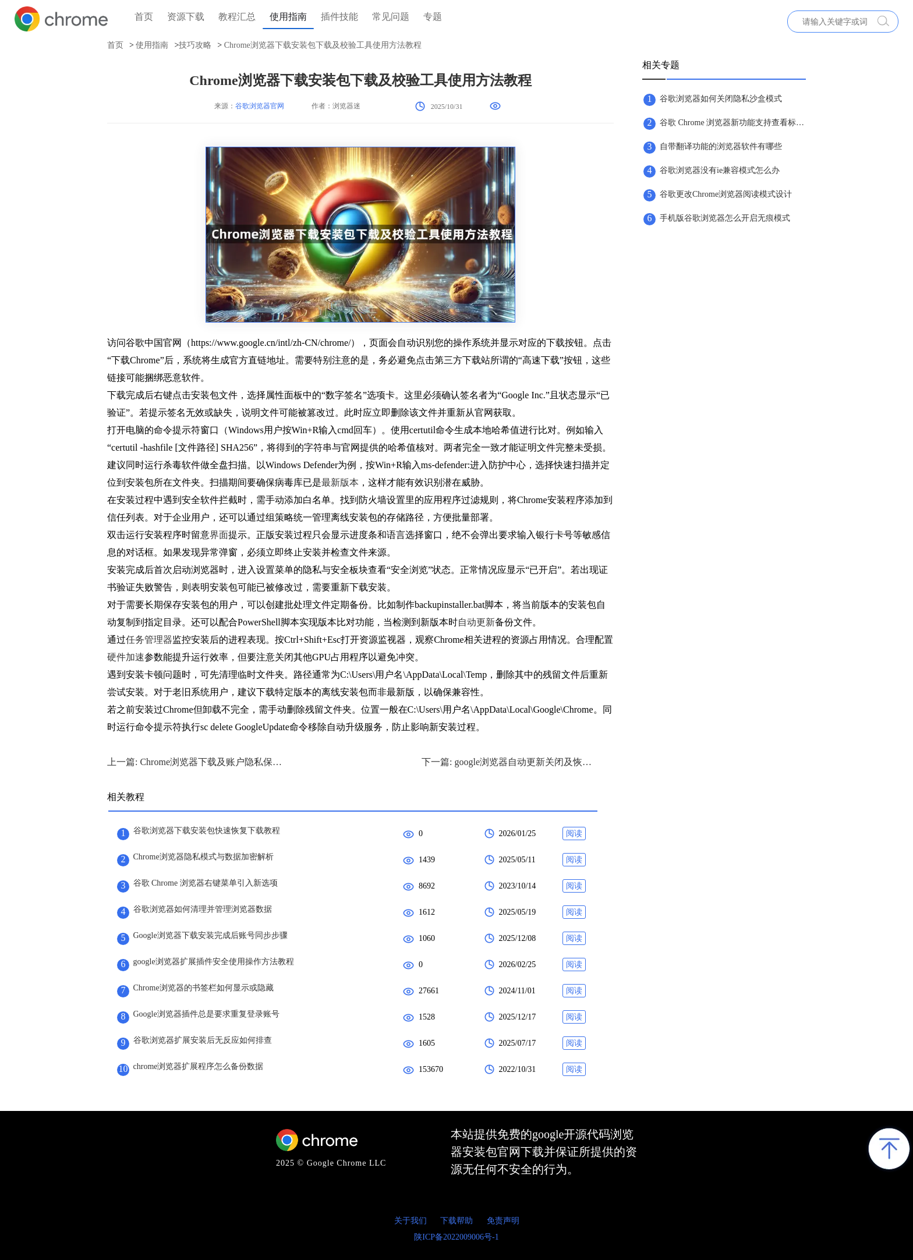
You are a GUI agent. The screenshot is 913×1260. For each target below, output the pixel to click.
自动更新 (476, 622)
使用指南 (288, 17)
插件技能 (339, 17)
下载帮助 (456, 1220)
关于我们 (410, 1220)
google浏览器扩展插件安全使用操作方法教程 (213, 961)
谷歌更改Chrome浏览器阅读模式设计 (726, 194)
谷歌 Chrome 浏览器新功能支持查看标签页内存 (732, 122)
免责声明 (503, 1220)
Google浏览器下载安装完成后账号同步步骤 (210, 935)
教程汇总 (237, 17)
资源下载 (185, 17)
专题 (432, 17)
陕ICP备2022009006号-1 (456, 1237)
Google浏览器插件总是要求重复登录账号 (206, 1014)
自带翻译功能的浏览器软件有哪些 (721, 146)
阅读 (574, 833)
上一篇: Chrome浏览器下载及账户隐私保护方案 (194, 762)
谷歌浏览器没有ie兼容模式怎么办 (720, 170)
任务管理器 (149, 640)
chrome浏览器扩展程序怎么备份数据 (198, 1066)
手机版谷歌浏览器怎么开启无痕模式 (725, 218)
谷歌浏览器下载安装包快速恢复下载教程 (206, 830)
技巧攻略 (195, 45)
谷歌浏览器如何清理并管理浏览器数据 (202, 909)
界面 (219, 535)
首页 (144, 17)
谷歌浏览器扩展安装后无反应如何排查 (202, 1040)
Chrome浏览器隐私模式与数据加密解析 (203, 856)
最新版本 (340, 482)
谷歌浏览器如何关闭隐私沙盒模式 (721, 98)
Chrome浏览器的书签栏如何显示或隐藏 (203, 987)
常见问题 (390, 17)
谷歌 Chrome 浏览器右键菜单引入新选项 (205, 883)
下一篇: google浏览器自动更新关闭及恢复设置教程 (509, 762)
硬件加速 (125, 657)
